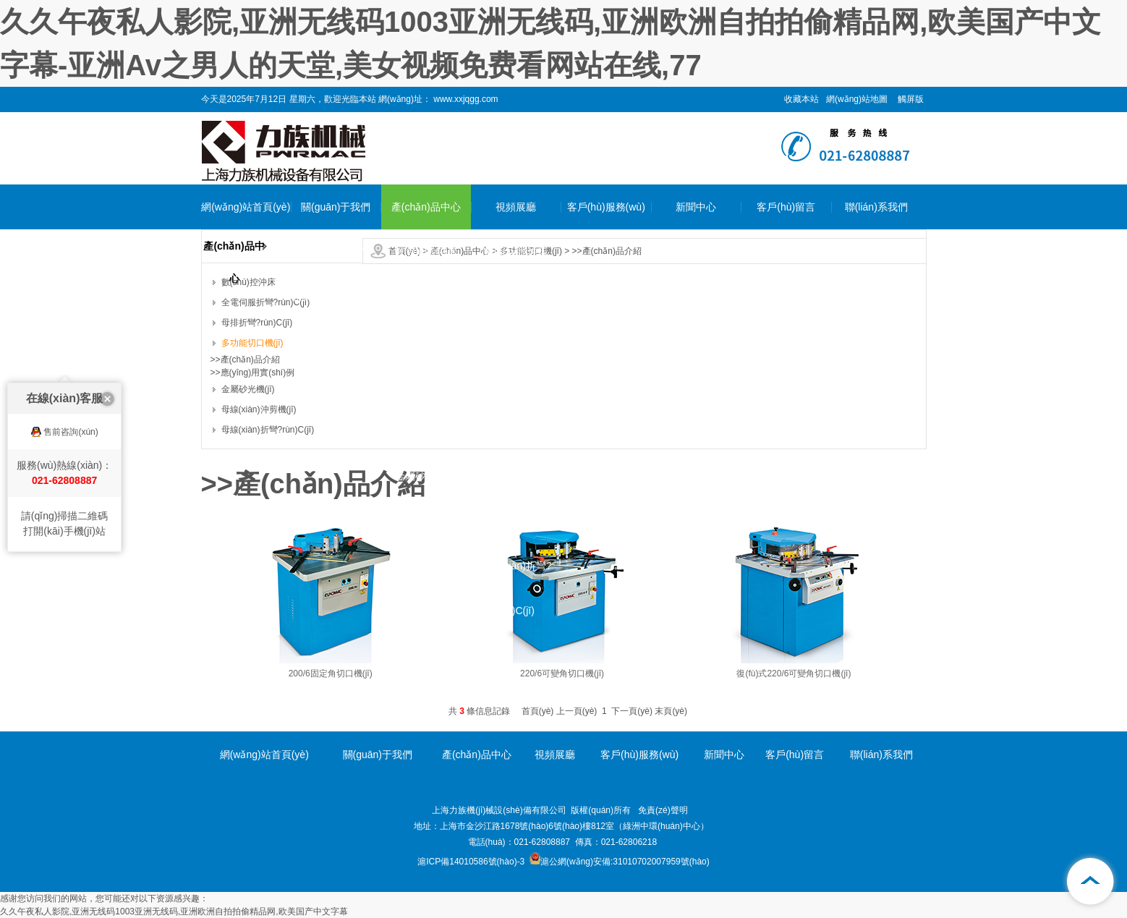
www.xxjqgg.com (464, 99)
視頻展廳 (516, 207)
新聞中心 (696, 207)
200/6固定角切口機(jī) (331, 673)
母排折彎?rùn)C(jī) (425, 386)
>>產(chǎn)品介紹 (607, 251)
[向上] (1091, 882)
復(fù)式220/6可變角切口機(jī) (793, 673)
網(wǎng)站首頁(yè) (245, 207)
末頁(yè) (671, 711)
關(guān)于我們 (335, 207)
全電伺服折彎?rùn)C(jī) (426, 319)
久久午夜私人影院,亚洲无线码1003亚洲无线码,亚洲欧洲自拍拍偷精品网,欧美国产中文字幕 (174, 911)
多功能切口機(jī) (426, 431)
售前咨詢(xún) (70, 408)
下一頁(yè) (631, 711)
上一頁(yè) (576, 711)
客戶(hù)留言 (786, 207)
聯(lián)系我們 (876, 207)
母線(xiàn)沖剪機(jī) (425, 521)
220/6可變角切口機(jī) (562, 673)
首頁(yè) (538, 711)
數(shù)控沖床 (426, 252)
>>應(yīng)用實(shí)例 (252, 372)
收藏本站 (801, 99)
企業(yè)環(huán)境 (336, 296)
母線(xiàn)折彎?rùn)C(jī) (426, 588)
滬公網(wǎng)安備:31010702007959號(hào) (620, 862)
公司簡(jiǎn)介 (336, 252)
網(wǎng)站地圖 (857, 99)
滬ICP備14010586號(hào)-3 (470, 862)
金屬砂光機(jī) (426, 476)
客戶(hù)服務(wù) (606, 207)
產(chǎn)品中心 (426, 207)
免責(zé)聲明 (663, 810)
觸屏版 (911, 99)
